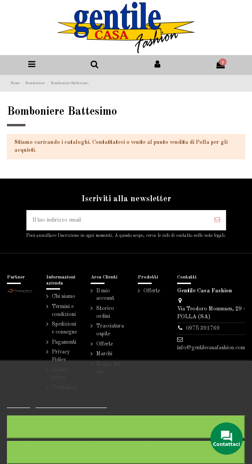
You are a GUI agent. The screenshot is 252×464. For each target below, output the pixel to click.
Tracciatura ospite (110, 330)
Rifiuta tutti (126, 427)
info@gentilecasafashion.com (211, 348)
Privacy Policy (61, 356)
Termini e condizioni (64, 310)
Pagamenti (64, 342)
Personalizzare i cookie (71, 404)
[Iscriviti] (217, 220)
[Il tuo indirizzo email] (118, 220)
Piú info (18, 404)
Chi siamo (63, 296)
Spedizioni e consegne (64, 328)
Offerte (104, 344)
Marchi (104, 354)
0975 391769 (203, 328)
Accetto (125, 452)
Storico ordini (105, 312)
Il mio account (105, 295)
